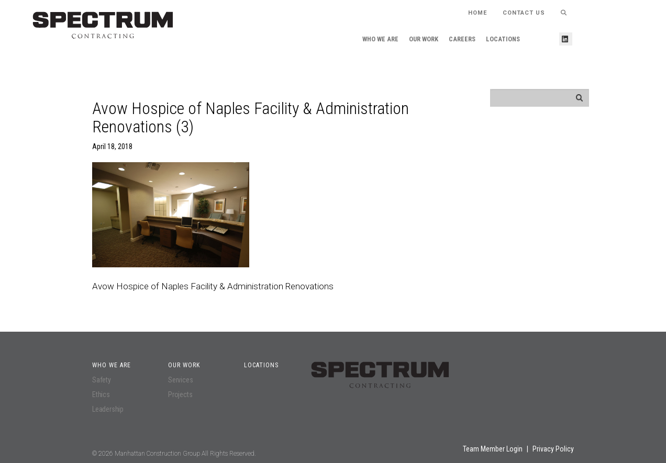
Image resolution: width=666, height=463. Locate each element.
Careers (462, 39)
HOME (477, 12)
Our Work (423, 39)
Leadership (108, 409)
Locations (503, 39)
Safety (101, 380)
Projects (180, 394)
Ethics (101, 394)
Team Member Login (493, 449)
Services (180, 380)
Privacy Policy (553, 449)
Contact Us (524, 12)
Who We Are (380, 39)
